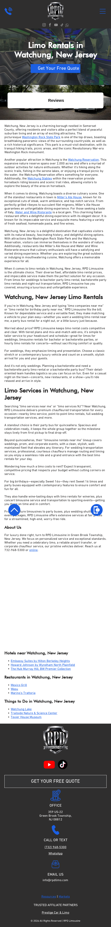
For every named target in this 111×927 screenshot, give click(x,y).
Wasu (14, 689)
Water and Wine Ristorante (33, 212)
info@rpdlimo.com (55, 880)
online (33, 550)
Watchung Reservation (83, 159)
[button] (7, 112)
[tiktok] (61, 25)
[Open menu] (103, 11)
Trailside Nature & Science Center (34, 713)
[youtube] (56, 25)
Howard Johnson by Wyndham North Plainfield (43, 665)
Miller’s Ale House (69, 197)
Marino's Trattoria (23, 693)
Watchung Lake (21, 709)
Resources (48, 896)
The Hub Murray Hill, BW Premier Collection (41, 669)
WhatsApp (56, 853)
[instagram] (44, 25)
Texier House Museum (26, 717)
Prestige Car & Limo (55, 912)
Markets (64, 896)
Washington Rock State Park (41, 137)
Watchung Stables (39, 178)
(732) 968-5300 (55, 847)
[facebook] (50, 25)
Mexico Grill (19, 685)
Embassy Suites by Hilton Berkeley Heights (40, 661)
